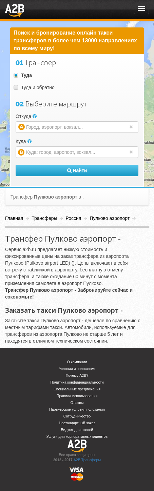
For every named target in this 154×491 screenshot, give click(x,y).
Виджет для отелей (77, 430)
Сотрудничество (77, 416)
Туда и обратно (34, 87)
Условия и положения (77, 369)
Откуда (26, 116)
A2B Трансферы (87, 460)
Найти (77, 170)
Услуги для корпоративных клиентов (77, 436)
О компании (77, 362)
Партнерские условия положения (77, 409)
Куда (24, 141)
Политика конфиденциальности (76, 382)
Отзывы (76, 403)
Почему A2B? (77, 375)
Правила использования (77, 396)
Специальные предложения (77, 389)
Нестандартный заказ (77, 423)
